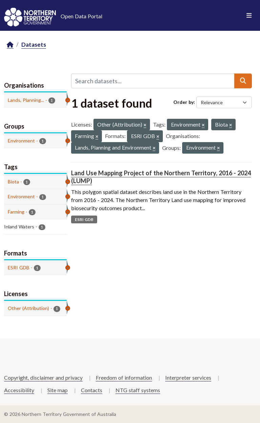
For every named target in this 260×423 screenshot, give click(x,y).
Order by (183, 102)
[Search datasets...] (153, 80)
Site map (57, 390)
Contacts (91, 390)
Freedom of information (124, 377)
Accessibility (19, 390)
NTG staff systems (137, 390)
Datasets (33, 44)
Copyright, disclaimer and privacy (43, 377)
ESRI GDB (84, 219)
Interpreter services (188, 377)
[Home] (10, 45)
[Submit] (243, 80)
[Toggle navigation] (249, 15)
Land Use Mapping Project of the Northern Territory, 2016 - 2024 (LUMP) (161, 176)
